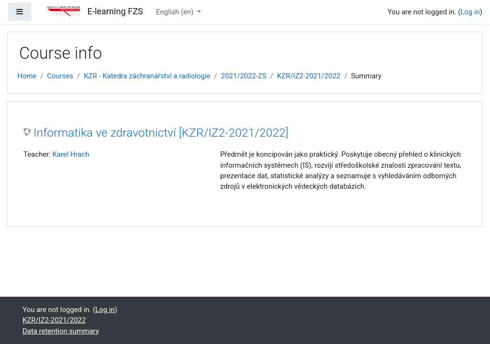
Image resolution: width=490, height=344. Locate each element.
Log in (469, 12)
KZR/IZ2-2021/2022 (308, 76)
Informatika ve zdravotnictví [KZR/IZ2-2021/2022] (161, 133)
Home (26, 76)
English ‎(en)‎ (175, 12)
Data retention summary (60, 331)
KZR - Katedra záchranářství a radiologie (147, 76)
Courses (60, 76)
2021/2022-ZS (244, 76)
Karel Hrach (70, 154)
